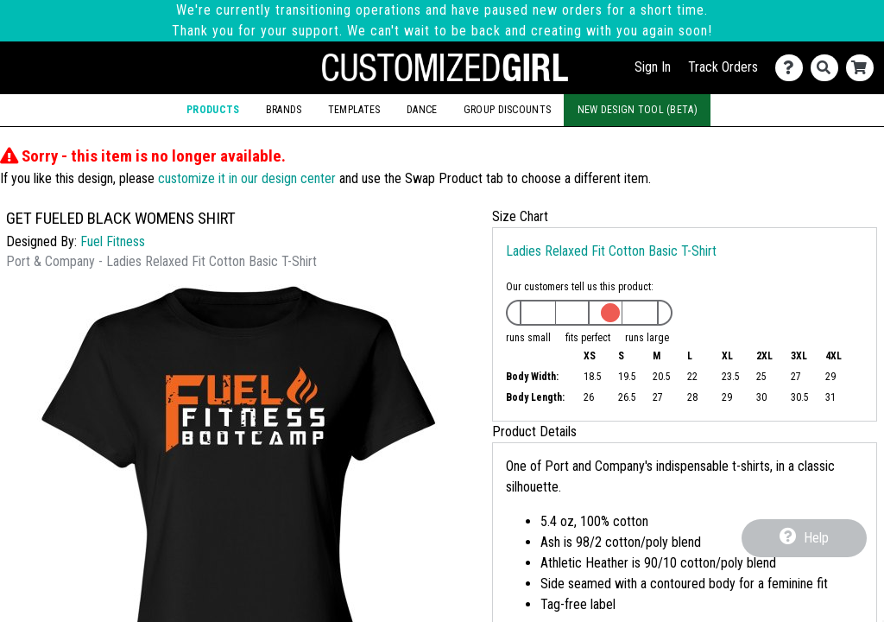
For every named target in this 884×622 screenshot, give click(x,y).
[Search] (828, 67)
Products (212, 110)
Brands (284, 110)
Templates (354, 110)
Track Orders (723, 67)
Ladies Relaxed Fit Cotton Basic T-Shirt (611, 251)
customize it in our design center (247, 178)
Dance (422, 110)
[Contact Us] (793, 67)
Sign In (653, 67)
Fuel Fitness (112, 241)
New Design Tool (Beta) (638, 110)
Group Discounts (507, 110)
